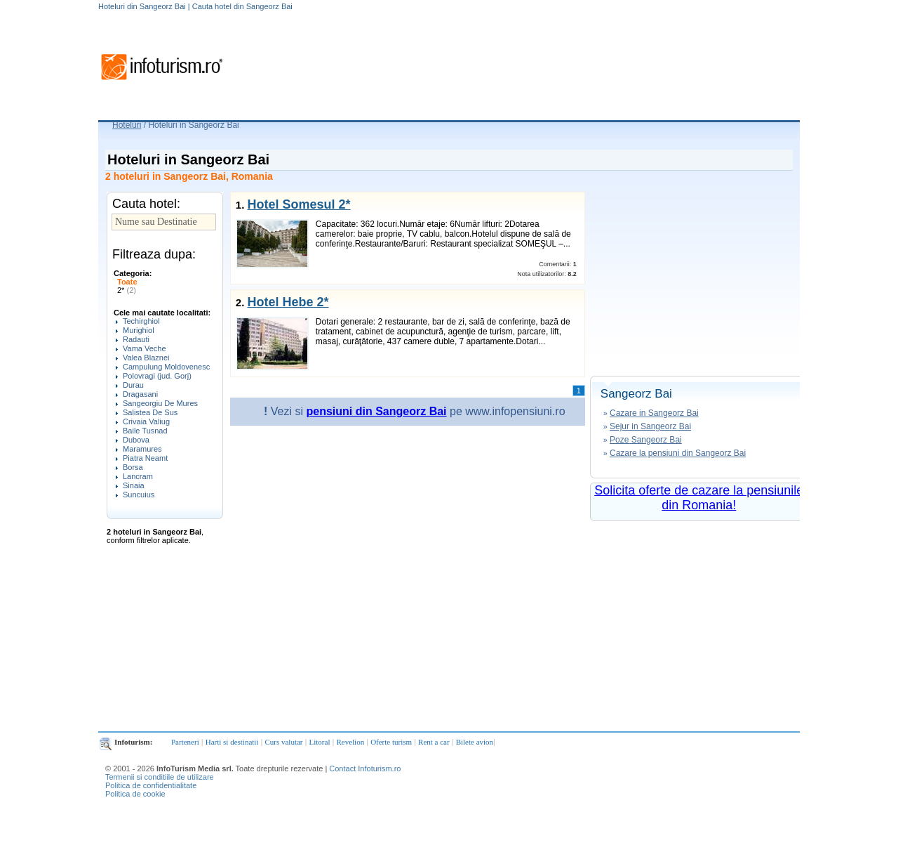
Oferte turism (391, 742)
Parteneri (185, 742)
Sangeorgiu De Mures (160, 403)
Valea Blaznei (146, 357)
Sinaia (134, 485)
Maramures (142, 449)
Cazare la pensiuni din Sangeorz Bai (678, 453)
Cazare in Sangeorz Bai (654, 413)
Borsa (133, 467)
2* (126, 290)
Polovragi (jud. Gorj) (157, 376)
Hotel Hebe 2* (287, 302)
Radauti (136, 339)
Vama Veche (144, 348)
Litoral (319, 742)
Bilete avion (474, 742)
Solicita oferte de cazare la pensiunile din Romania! (698, 497)
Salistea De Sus (150, 412)
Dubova (136, 440)
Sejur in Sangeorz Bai (650, 426)
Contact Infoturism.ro (365, 768)
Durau (133, 385)
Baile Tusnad (145, 430)
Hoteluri (126, 125)
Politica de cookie (135, 794)
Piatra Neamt (145, 458)
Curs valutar (283, 742)
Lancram (138, 476)
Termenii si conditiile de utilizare (159, 777)
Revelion (350, 742)
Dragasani (140, 394)
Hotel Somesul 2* (298, 204)
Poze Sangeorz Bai (646, 440)
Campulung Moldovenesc (166, 366)
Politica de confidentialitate (150, 785)
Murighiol (138, 330)
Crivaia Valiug (146, 421)
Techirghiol (141, 321)
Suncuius (138, 494)
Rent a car (434, 742)
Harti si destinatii (232, 742)
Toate (127, 281)
